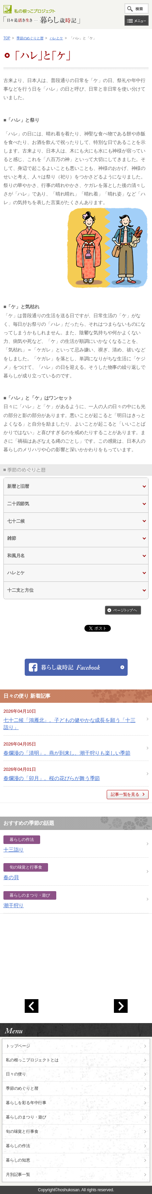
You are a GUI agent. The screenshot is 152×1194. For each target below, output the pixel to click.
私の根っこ (32, 1060)
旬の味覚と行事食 (22, 1131)
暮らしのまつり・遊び (26, 1117)
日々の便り (16, 1074)
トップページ (18, 1046)
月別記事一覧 (18, 1174)
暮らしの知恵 (18, 1160)
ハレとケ (56, 38)
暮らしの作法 (18, 1145)
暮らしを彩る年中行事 (26, 1102)
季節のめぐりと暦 (29, 38)
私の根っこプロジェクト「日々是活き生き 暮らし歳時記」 (41, 14)
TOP (6, 38)
